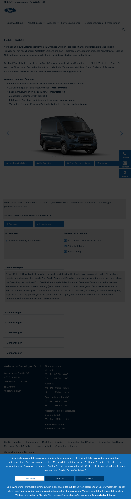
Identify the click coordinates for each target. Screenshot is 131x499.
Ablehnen (90, 478)
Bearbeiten (30, 478)
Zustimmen (60, 478)
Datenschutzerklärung (103, 495)
